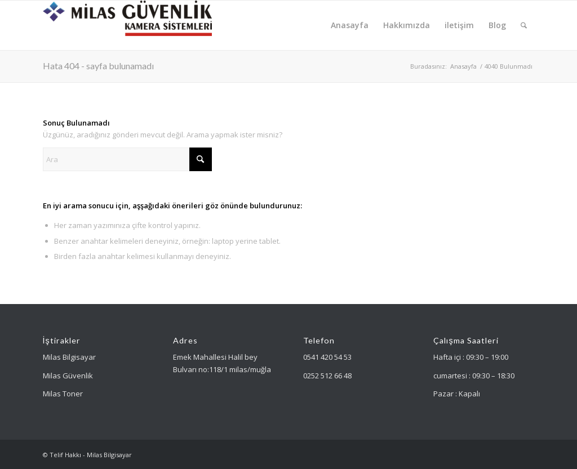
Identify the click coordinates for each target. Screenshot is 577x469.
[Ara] (523, 25)
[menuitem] (349, 25)
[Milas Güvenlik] (127, 25)
